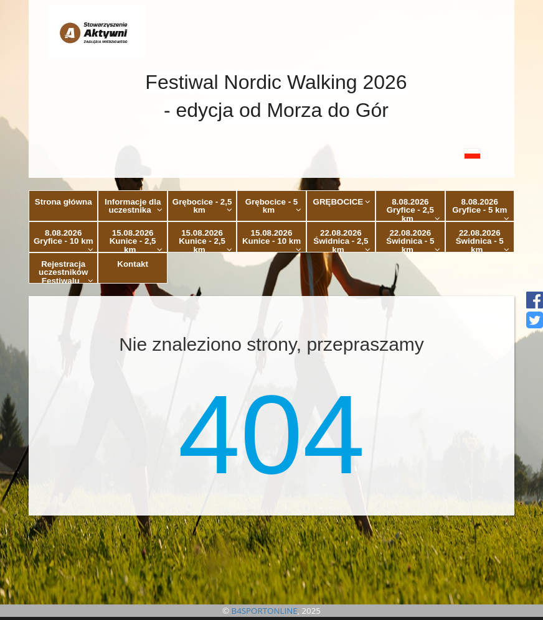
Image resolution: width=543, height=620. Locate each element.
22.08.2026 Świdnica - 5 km (413, 240)
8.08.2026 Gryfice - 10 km (63, 240)
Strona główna (63, 201)
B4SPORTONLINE (265, 610)
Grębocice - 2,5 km (202, 206)
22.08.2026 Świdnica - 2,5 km (342, 240)
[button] (271, 153)
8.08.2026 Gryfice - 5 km (480, 209)
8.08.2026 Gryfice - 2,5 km (413, 209)
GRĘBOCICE (342, 201)
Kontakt (132, 264)
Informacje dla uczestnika (134, 206)
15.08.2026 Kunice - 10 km (271, 240)
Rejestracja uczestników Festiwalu (66, 271)
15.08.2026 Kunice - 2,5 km (136, 240)
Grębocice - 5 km (273, 206)
